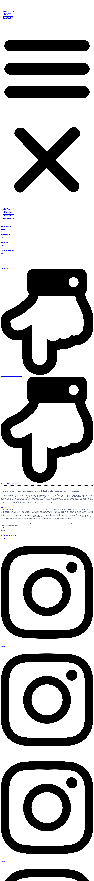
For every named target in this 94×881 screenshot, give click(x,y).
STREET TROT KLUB (8, 16)
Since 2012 (3, 237)
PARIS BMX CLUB (7, 14)
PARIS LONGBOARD (8, 13)
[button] (47, 114)
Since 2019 (3, 253)
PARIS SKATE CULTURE (8, 12)
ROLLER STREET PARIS (8, 17)
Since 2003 (3, 220)
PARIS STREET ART (7, 19)
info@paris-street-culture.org (8, 535)
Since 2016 (3, 261)
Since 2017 (3, 229)
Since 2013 (3, 245)
